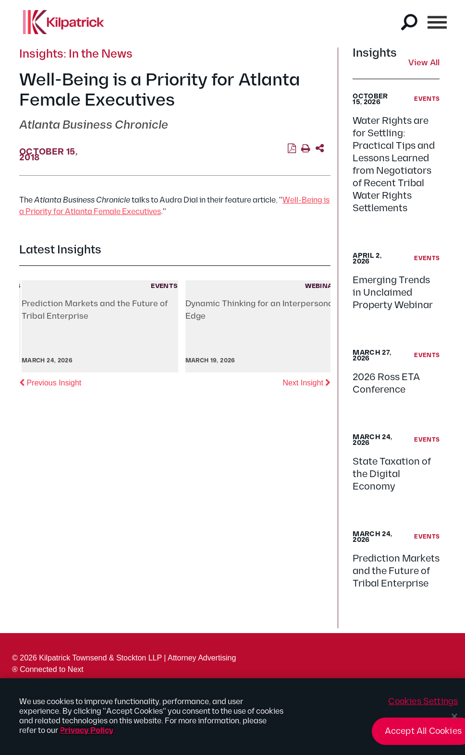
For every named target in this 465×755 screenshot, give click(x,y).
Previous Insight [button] (50, 382)
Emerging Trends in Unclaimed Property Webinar (393, 293)
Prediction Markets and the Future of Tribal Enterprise (396, 571)
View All (424, 63)
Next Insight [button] (306, 382)
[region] (232, 716)
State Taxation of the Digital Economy (392, 474)
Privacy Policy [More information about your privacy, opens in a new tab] (87, 730)
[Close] (454, 716)
